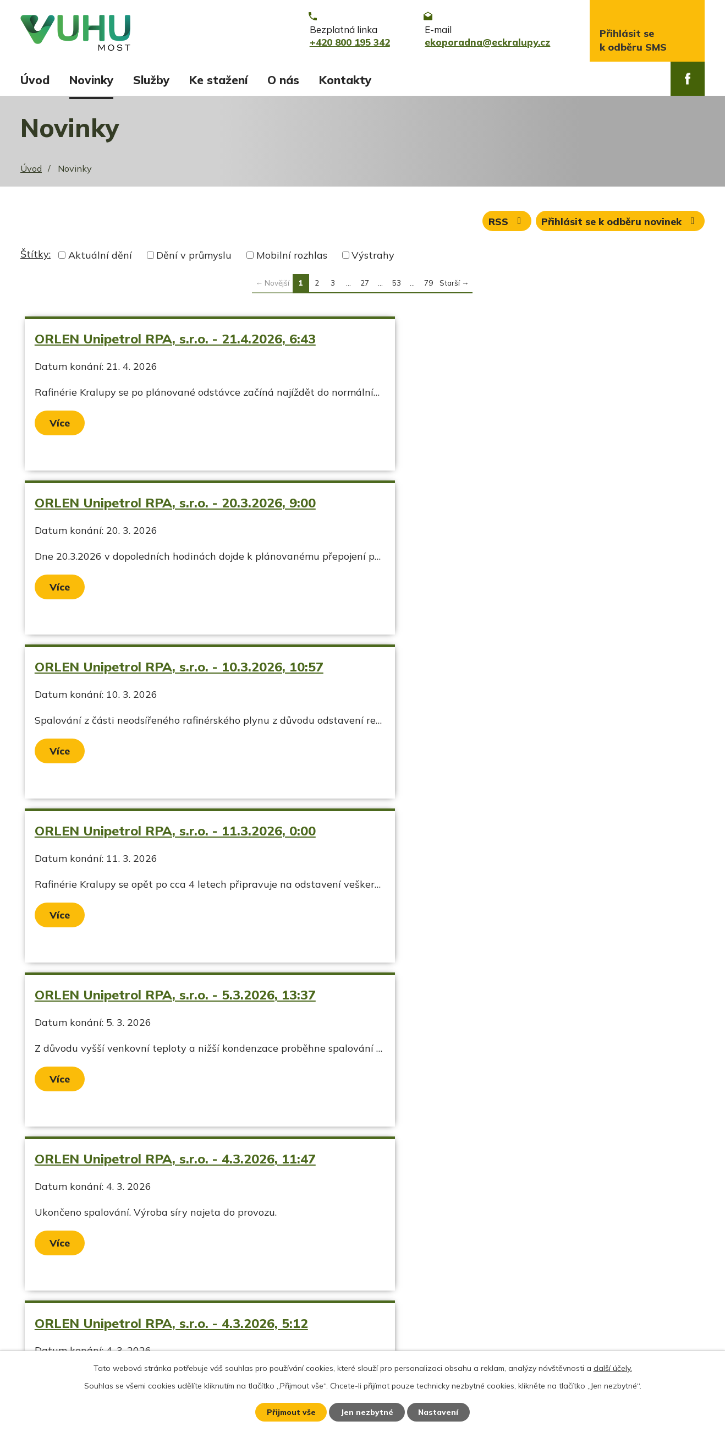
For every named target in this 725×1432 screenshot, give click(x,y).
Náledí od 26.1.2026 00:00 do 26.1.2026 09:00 (177, 998)
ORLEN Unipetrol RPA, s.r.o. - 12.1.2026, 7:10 (507, 998)
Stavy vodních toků (65, 1315)
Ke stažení (218, 80)
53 (396, 286)
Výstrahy (372, 258)
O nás (283, 80)
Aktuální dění (100, 258)
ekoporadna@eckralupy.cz (332, 1296)
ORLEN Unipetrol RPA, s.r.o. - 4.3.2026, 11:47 (507, 670)
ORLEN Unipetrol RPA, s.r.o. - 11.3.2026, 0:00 (507, 506)
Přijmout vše (291, 1412)
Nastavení (439, 1412)
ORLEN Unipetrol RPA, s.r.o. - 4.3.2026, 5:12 (172, 834)
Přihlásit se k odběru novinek (620, 224)
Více (60, 426)
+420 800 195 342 (314, 1277)
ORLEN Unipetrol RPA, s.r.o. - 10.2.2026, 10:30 (511, 834)
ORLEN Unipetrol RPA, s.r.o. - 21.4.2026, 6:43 (175, 342)
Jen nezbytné (367, 1412)
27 (364, 286)
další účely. (613, 1368)
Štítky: (35, 257)
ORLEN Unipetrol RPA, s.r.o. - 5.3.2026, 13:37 (175, 670)
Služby (151, 80)
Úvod (35, 80)
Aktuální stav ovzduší (71, 1277)
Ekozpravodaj (52, 1296)
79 (428, 286)
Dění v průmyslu (194, 258)
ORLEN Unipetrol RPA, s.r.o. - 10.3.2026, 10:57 (179, 506)
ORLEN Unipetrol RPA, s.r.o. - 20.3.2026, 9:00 (507, 342)
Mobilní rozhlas (291, 258)
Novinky (91, 80)
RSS (506, 224)
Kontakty (345, 80)
